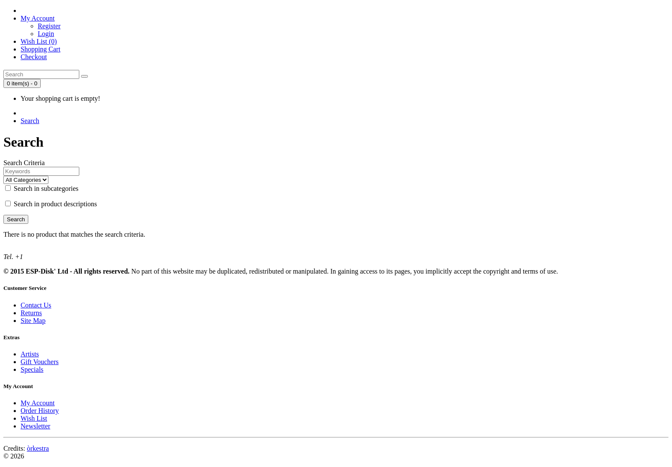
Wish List (34, 418)
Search (30, 120)
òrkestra (38, 448)
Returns (31, 312)
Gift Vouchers (40, 361)
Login (46, 33)
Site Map (33, 320)
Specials (32, 369)
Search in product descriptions (51, 204)
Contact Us (36, 305)
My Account (38, 403)
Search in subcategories (41, 188)
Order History (40, 410)
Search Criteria (24, 162)
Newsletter (35, 426)
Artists (30, 354)
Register (49, 26)
